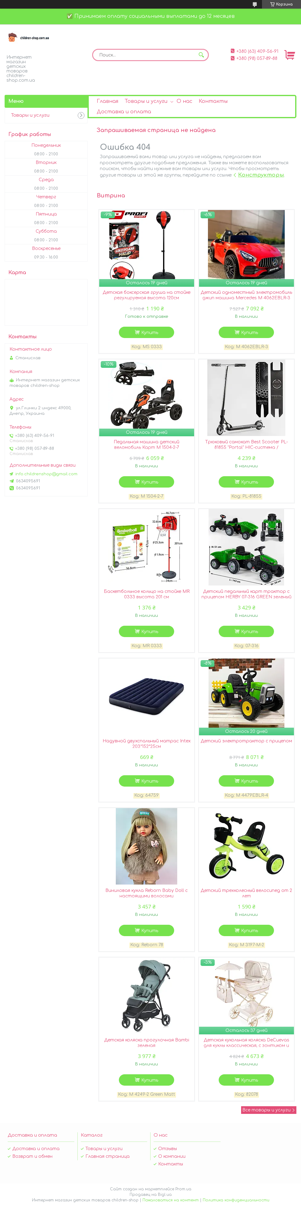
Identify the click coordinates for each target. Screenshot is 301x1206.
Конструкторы (261, 175)
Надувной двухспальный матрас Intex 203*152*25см (147, 744)
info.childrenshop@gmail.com (46, 474)
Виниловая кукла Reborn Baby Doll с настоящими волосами (146, 893)
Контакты (213, 101)
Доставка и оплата (124, 112)
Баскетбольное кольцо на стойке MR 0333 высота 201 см (147, 594)
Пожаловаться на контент (171, 1200)
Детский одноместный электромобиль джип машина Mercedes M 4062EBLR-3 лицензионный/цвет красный (246, 298)
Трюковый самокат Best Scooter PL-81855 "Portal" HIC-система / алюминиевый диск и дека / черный (246, 447)
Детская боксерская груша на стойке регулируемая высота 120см (146, 295)
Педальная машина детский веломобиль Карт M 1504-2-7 (146, 445)
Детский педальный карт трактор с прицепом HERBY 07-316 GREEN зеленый (246, 594)
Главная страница (107, 1156)
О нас (184, 101)
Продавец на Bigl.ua (151, 1194)
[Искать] (201, 55)
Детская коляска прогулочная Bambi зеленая (146, 1043)
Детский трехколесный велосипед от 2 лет (246, 893)
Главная (107, 101)
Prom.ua (183, 1189)
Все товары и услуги (266, 1110)
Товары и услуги (146, 101)
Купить (149, 332)
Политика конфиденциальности (236, 1200)
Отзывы (167, 1148)
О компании (172, 1156)
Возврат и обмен (32, 1156)
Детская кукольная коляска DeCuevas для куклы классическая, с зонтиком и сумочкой (246, 1045)
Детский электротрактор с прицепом (246, 741)
